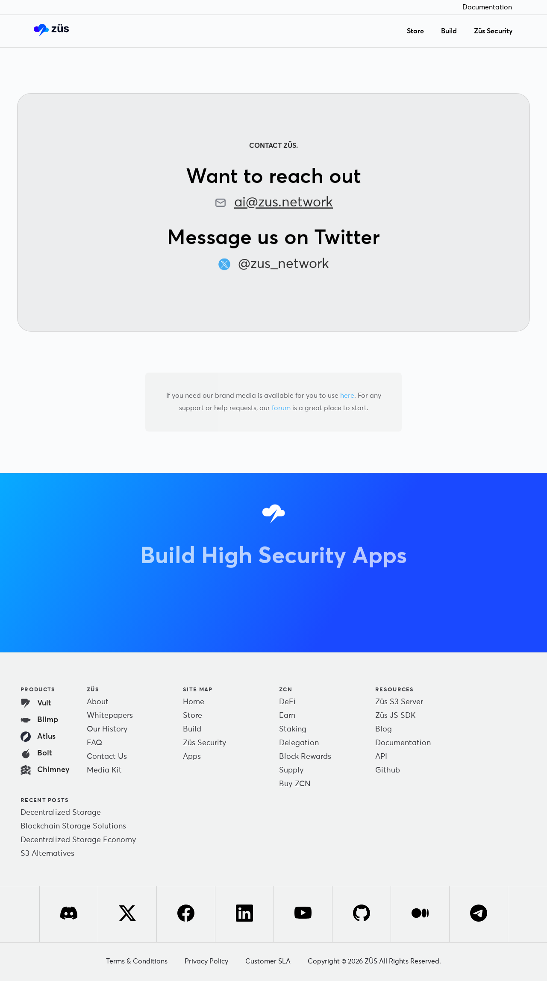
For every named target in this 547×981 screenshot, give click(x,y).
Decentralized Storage (61, 813)
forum (281, 408)
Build (449, 31)
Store (415, 31)
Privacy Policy (206, 961)
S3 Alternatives (47, 854)
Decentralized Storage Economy (78, 840)
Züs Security (493, 31)
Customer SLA (268, 961)
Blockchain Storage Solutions (73, 826)
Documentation (487, 7)
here (347, 395)
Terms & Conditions (137, 961)
